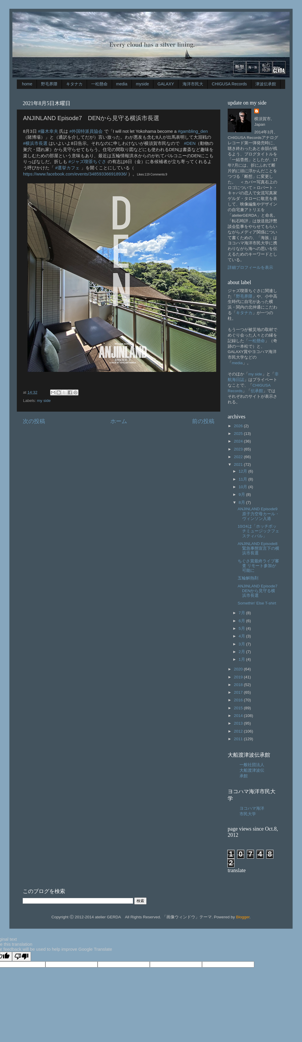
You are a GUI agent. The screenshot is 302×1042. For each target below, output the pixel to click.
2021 (239, 464)
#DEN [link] (190, 143)
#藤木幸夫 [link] (48, 131)
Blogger (243, 917)
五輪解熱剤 (248, 578)
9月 (242, 494)
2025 (239, 433)
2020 (239, 669)
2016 (239, 700)
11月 (243, 479)
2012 (239, 731)
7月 (242, 613)
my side (44, 400)
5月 (242, 628)
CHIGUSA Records (229, 84)
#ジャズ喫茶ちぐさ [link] (87, 161)
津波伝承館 (265, 84)
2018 (239, 684)
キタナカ (74, 84)
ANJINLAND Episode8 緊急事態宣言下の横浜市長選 (260, 548)
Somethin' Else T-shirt (257, 603)
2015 (239, 708)
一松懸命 (99, 84)
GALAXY (165, 84)
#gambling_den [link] (193, 131)
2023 (239, 449)
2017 (239, 692)
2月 (242, 652)
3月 (242, 644)
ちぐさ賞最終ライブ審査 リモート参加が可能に (258, 566)
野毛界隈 (49, 84)
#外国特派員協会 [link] (86, 131)
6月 (242, 621)
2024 (239, 441)
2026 (239, 426)
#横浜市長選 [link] (35, 143)
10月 (243, 487)
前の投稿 (203, 421)
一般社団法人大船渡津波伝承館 (251, 770)
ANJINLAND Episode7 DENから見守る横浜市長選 (260, 591)
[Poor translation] (21, 956)
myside (142, 84)
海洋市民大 (193, 84)
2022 (239, 457)
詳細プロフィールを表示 (250, 267)
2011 (239, 739)
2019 (239, 677)
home (27, 84)
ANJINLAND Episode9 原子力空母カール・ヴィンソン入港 (260, 514)
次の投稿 (34, 421)
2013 (239, 723)
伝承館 (257, 391)
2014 (239, 715)
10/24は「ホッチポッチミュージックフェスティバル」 (258, 531)
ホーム (118, 421)
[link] (75, 174)
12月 (243, 471)
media (121, 84)
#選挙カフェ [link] (67, 167)
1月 (242, 659)
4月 (242, 636)
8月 (242, 502)
